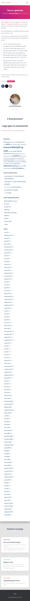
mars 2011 (7, 357)
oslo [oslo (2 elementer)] (21, 158)
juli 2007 (6, 482)
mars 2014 (7, 264)
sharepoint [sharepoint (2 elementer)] (11, 161)
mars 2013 (7, 290)
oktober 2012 (7, 302)
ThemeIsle (19, 597)
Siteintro (6, 218)
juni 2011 (6, 348)
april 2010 (6, 389)
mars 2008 (7, 459)
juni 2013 (6, 282)
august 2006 (7, 514)
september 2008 (8, 445)
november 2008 (8, 439)
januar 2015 (7, 244)
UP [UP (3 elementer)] (25, 166)
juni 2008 (6, 453)
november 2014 (8, 250)
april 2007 (6, 491)
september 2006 (8, 512)
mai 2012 (6, 317)
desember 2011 (8, 331)
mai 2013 (6, 284)
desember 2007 (8, 468)
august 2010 (7, 378)
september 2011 (8, 340)
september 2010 (8, 375)
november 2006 (8, 506)
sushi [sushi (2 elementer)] (15, 163)
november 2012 (8, 299)
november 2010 (8, 369)
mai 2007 (6, 488)
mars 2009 (7, 427)
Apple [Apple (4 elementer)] (8, 144)
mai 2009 (6, 421)
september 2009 (8, 410)
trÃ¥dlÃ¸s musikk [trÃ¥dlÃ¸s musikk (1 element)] (20, 166)
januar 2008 (7, 465)
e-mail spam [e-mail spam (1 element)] (10, 151)
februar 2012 (7, 325)
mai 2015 (6, 238)
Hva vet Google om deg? (11, 542)
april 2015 (6, 241)
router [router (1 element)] (16, 160)
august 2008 (7, 447)
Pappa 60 (6, 215)
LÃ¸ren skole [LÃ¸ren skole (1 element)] (9, 158)
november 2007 (8, 471)
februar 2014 (7, 267)
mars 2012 (7, 322)
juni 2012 (6, 314)
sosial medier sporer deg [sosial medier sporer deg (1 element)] (8, 163)
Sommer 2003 (7, 221)
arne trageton (7, 181)
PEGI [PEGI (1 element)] (23, 158)
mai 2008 (6, 456)
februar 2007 (7, 497)
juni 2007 (6, 485)
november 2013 (8, 276)
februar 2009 (7, 430)
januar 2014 (7, 270)
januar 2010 (7, 398)
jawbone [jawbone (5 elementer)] (16, 156)
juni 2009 (6, 418)
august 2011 (7, 343)
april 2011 (6, 354)
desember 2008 (8, 436)
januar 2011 (7, 363)
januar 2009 (7, 433)
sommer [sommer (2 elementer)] (24, 161)
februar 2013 (7, 293)
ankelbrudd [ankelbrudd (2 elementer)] (20, 142)
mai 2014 (6, 258)
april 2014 (6, 261)
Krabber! (16, 190)
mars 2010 (7, 392)
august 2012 (7, 308)
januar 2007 (7, 500)
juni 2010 (6, 383)
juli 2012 (6, 311)
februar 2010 (7, 395)
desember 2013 (8, 273)
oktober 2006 (7, 509)
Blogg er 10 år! (8, 562)
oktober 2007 (7, 474)
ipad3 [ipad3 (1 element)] (9, 156)
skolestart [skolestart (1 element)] (16, 161)
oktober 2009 (7, 407)
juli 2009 (6, 415)
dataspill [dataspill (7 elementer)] (7, 147)
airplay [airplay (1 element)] (11, 142)
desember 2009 (8, 401)
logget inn (9, 130)
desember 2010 (8, 366)
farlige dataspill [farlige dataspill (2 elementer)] (17, 151)
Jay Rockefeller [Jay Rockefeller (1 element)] (23, 156)
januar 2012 (7, 328)
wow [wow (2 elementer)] (23, 168)
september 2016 (8, 235)
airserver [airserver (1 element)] (15, 142)
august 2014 (7, 252)
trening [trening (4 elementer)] (14, 166)
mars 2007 (7, 494)
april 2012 (6, 319)
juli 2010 (6, 381)
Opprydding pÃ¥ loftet (11, 580)
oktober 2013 (7, 279)
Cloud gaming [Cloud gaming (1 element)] (23, 144)
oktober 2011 (7, 337)
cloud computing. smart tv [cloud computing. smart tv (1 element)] (15, 144)
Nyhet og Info (11, 81)
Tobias (6, 224)
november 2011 (8, 334)
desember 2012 (8, 296)
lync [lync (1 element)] (6, 158)
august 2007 (7, 480)
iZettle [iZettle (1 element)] (12, 156)
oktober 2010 (7, 372)
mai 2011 (6, 351)
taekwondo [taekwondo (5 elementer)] (7, 166)
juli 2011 (6, 346)
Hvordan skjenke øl (16, 187)
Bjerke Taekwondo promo (10, 201)
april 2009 (6, 424)
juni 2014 (6, 255)
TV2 (6, 24)
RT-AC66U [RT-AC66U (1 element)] (19, 160)
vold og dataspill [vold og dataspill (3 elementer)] (17, 168)
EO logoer (6, 204)
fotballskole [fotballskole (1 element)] (17, 153)
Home (15, 593)
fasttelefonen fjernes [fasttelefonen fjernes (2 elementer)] (9, 153)
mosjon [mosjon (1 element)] (17, 158)
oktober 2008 (7, 442)
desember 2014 (8, 247)
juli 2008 (6, 450)
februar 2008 (7, 462)
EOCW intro (7, 209)
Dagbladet (11, 24)
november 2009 (8, 404)
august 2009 (7, 413)
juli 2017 (6, 232)
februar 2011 (7, 360)
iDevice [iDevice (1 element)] (21, 153)
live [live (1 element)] (4, 158)
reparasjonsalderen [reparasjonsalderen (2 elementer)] (8, 160)
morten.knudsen (8, 176)
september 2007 (8, 477)
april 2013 (6, 287)
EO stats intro (7, 206)
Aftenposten (18, 24)
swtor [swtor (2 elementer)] (18, 163)
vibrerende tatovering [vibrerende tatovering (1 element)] (7, 168)
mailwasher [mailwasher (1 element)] (14, 158)
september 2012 (8, 305)
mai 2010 (6, 386)
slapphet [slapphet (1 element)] (20, 161)
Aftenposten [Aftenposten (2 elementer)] (6, 142)
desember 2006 (8, 503)
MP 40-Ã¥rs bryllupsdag (10, 212)
